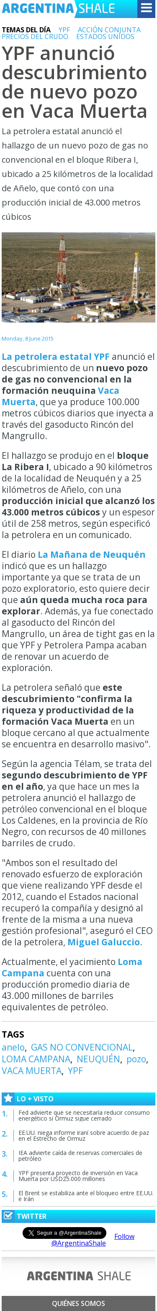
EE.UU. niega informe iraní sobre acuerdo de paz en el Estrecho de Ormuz (83, 1135)
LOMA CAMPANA (36, 1059)
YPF (64, 29)
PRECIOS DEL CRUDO (35, 36)
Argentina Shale (58, 9)
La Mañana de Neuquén (92, 554)
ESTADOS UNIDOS (105, 36)
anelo (13, 1047)
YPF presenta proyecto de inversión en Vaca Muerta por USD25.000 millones (78, 1176)
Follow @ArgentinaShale (93, 1240)
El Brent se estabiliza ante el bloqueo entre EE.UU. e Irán (86, 1196)
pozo (136, 1059)
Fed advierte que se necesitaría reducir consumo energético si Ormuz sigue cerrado (84, 1115)
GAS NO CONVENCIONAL (82, 1047)
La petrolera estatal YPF (57, 356)
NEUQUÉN (98, 1059)
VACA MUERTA (32, 1071)
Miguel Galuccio (103, 942)
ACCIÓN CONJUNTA (109, 29)
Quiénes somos (78, 1303)
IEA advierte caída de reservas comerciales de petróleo (80, 1156)
